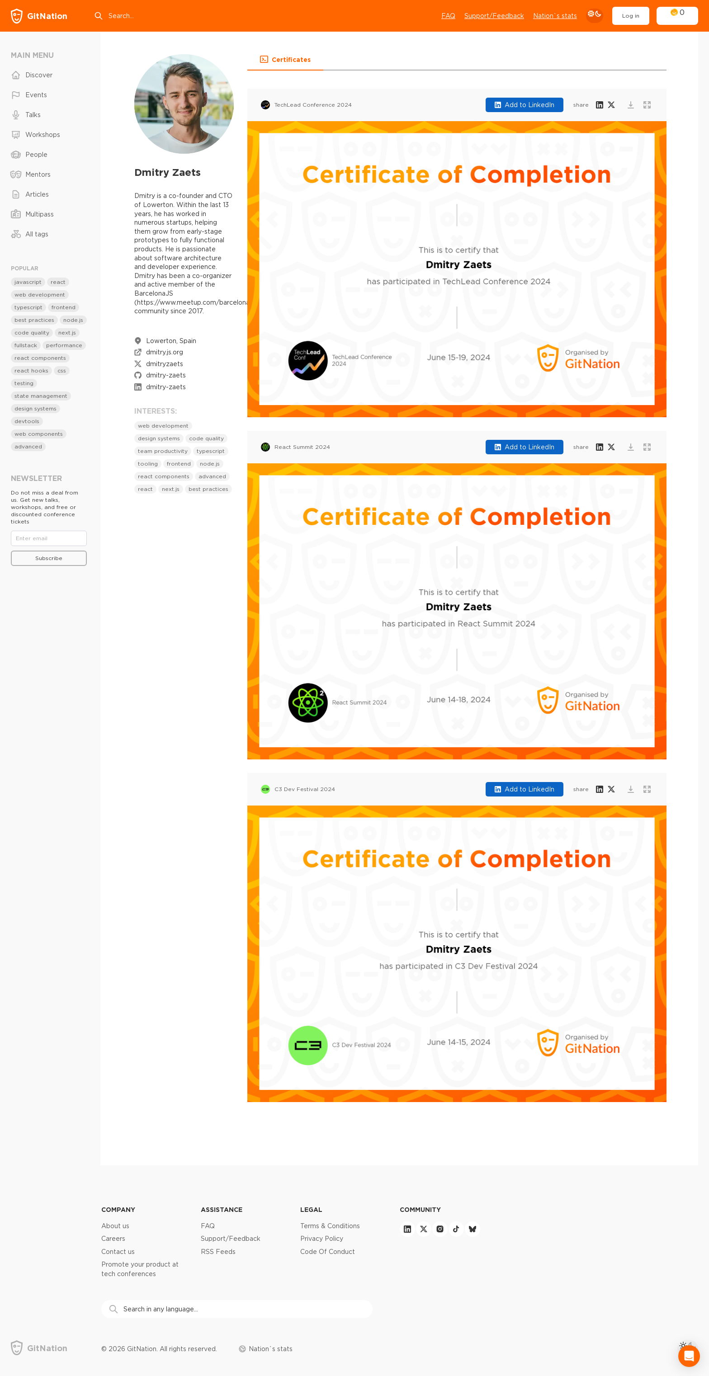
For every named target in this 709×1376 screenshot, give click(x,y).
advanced (212, 476)
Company (118, 1209)
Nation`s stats (555, 15)
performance (64, 345)
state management (40, 396)
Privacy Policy (321, 1238)
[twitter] (423, 1229)
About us (115, 1226)
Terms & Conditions (330, 1226)
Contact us (118, 1251)
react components (163, 476)
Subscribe (48, 558)
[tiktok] (456, 1229)
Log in (630, 16)
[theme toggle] (594, 16)
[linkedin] (407, 1229)
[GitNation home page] (39, 16)
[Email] (49, 538)
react (145, 489)
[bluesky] (472, 1229)
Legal (311, 1209)
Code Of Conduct (327, 1251)
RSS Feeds (218, 1251)
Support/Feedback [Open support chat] (494, 15)
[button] (285, 60)
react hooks (31, 370)
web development (163, 426)
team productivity (163, 451)
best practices (208, 489)
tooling (148, 464)
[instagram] (440, 1229)
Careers (113, 1238)
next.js (171, 489)
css (61, 370)
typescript (211, 451)
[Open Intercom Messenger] (689, 1356)
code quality (206, 438)
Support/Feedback (230, 1238)
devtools (26, 421)
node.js (210, 464)
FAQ (448, 15)
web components (38, 434)
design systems (159, 438)
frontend (179, 464)
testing (23, 383)
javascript (28, 282)
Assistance (221, 1209)
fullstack (25, 345)
